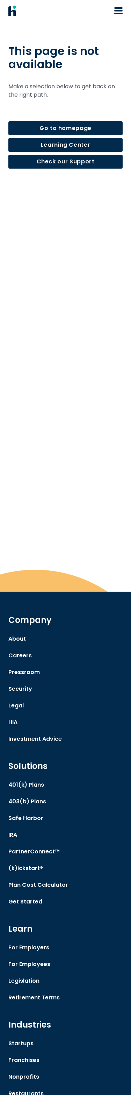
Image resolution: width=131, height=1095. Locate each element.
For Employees (29, 964)
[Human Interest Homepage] (12, 11)
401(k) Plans (26, 785)
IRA (12, 835)
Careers (20, 655)
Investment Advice (35, 739)
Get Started (25, 902)
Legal (16, 705)
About (17, 639)
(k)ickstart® (25, 868)
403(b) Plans (27, 801)
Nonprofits (23, 1077)
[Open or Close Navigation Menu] (118, 10)
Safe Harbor (25, 818)
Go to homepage (65, 128)
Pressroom (24, 672)
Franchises (23, 1060)
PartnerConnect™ (34, 851)
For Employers (28, 947)
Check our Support (66, 161)
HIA (12, 722)
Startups (21, 1043)
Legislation (23, 981)
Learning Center (65, 145)
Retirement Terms (34, 997)
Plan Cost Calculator (38, 885)
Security (20, 689)
